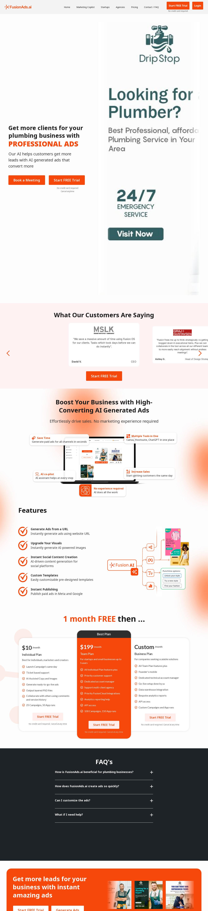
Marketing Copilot (85, 7)
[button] (8, 347)
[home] (18, 7)
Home (67, 7)
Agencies (120, 7)
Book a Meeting (26, 180)
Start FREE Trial (67, 180)
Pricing (134, 7)
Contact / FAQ (151, 7)
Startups (105, 7)
